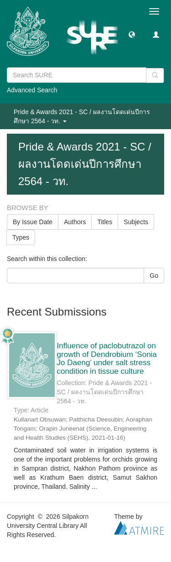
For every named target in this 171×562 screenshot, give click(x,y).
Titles (104, 222)
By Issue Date (32, 222)
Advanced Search (32, 90)
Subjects (136, 222)
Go (154, 275)
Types (20, 237)
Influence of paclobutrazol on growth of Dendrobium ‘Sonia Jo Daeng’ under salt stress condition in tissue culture (107, 358)
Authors (75, 222)
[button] (132, 34)
